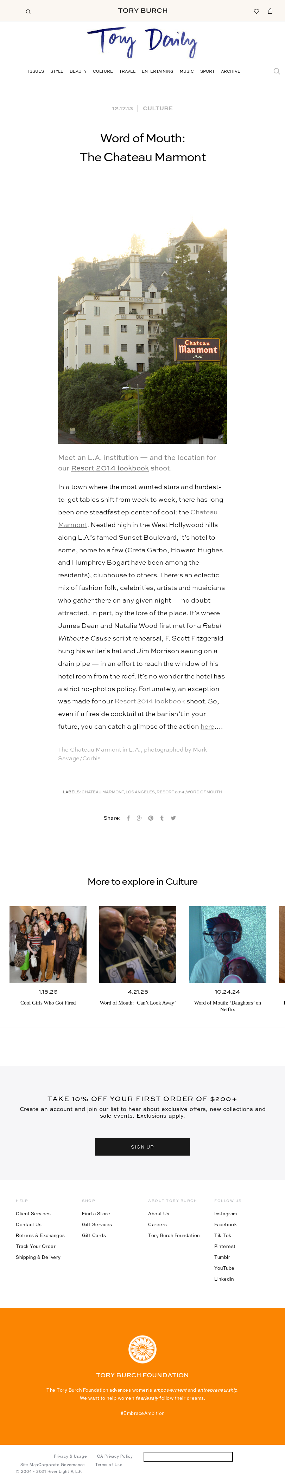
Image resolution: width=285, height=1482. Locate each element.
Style (56, 72)
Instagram (225, 1213)
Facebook (225, 1224)
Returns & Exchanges (40, 1235)
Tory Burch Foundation (174, 1235)
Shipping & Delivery (38, 1257)
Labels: (72, 792)
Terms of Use (108, 1464)
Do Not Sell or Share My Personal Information (188, 1456)
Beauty (78, 72)
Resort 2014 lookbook (110, 468)
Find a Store (96, 1213)
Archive (230, 72)
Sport (207, 72)
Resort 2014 (170, 792)
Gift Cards (94, 1235)
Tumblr (222, 1257)
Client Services (33, 1213)
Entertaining (157, 72)
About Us (158, 1213)
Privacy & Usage (70, 1456)
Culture (103, 72)
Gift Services (97, 1224)
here (207, 726)
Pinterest (225, 1246)
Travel (127, 72)
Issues (36, 72)
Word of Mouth (204, 792)
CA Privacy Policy (115, 1456)
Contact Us (29, 1224)
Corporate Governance (61, 1464)
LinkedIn (224, 1279)
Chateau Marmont (103, 792)
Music (187, 72)
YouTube (224, 1268)
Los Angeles (140, 792)
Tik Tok (223, 1235)
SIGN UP (142, 1147)
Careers (157, 1224)
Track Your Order (36, 1246)
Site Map (29, 1464)
